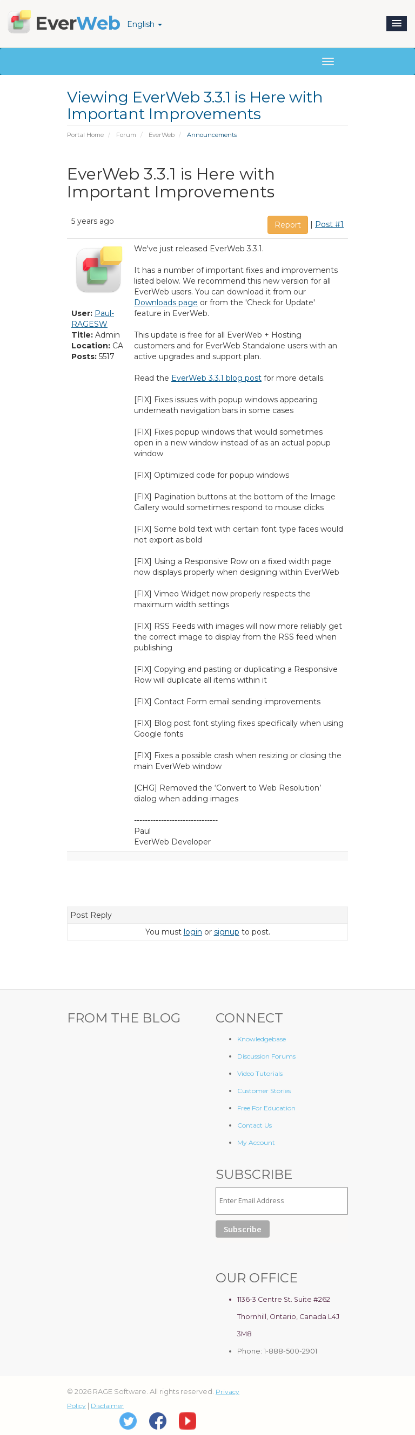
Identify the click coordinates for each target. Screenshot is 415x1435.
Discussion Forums (266, 1056)
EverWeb (162, 135)
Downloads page (166, 302)
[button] (396, 23)
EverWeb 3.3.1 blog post (216, 378)
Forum (126, 135)
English (144, 24)
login (193, 932)
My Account (256, 1142)
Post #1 (329, 224)
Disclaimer (107, 1406)
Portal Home (85, 135)
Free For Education (266, 1108)
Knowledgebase (261, 1039)
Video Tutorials (260, 1073)
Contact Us (254, 1125)
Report (288, 225)
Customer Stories (264, 1091)
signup (226, 932)
